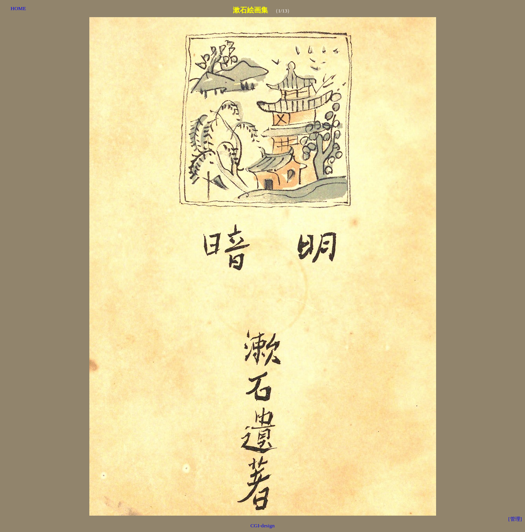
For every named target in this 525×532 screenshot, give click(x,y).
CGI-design (262, 525)
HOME (18, 8)
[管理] (515, 519)
